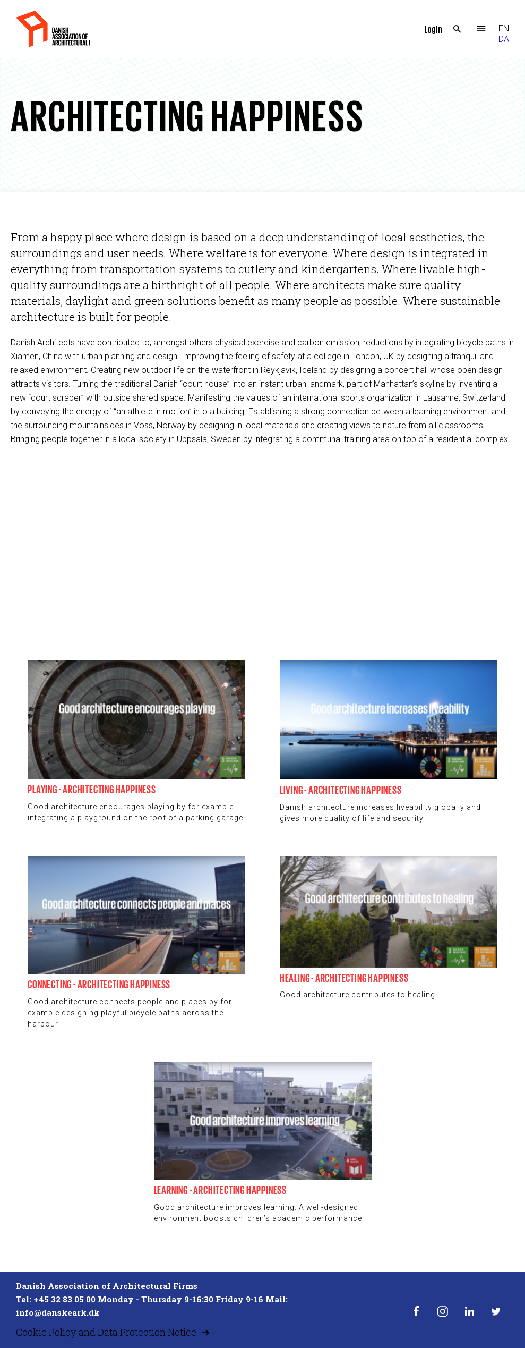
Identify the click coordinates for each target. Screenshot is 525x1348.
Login (433, 29)
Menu (481, 29)
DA (503, 39)
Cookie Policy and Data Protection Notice (106, 1332)
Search (457, 29)
